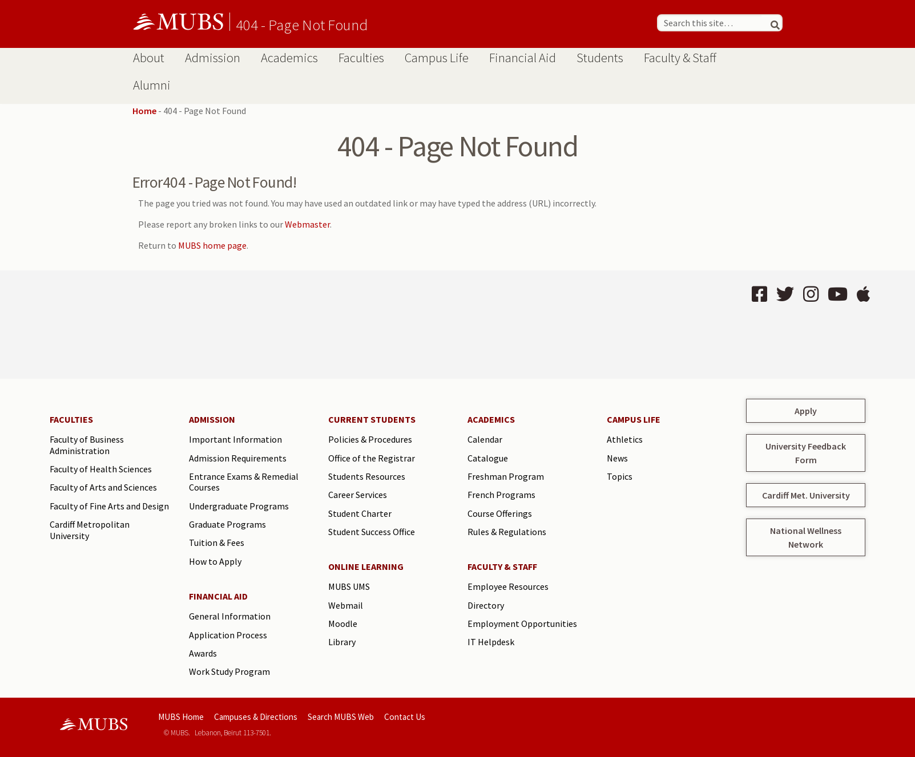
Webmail (345, 605)
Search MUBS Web (341, 716)
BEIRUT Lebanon (244, 324)
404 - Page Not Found (302, 24)
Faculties (361, 58)
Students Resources (366, 476)
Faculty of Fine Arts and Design (109, 506)
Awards (203, 653)
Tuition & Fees (216, 542)
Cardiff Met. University (806, 495)
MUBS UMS (349, 586)
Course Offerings (499, 513)
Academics (289, 58)
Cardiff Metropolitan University (90, 530)
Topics (619, 476)
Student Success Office (371, 531)
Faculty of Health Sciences (101, 469)
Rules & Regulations (506, 531)
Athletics (625, 439)
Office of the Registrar (371, 458)
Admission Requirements (238, 458)
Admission (212, 58)
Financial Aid (522, 58)
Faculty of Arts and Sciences (103, 487)
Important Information (235, 439)
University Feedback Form (805, 452)
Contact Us (404, 716)
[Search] (770, 22)
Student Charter (360, 513)
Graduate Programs (227, 524)
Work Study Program (229, 671)
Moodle (342, 623)
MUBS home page (212, 245)
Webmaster (307, 224)
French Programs (501, 494)
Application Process (228, 635)
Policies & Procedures (370, 439)
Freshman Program (505, 476)
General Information (230, 616)
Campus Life (437, 58)
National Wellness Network (805, 537)
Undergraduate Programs (239, 506)
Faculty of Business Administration (87, 445)
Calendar (484, 439)
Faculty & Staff (680, 58)
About (148, 58)
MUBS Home (181, 716)
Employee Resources (508, 586)
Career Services (357, 494)
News (617, 458)
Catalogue (487, 458)
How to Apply (215, 561)
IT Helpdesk (490, 641)
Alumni (152, 85)
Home (144, 110)
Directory (485, 605)
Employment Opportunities (522, 623)
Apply (806, 410)
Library (342, 641)
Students (600, 58)
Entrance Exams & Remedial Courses (244, 482)
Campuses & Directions (255, 716)
